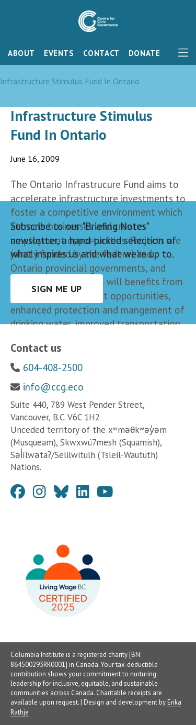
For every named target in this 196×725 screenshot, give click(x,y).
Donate (144, 53)
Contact (101, 53)
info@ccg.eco (53, 387)
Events (59, 53)
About (21, 53)
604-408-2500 (53, 367)
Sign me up (56, 289)
